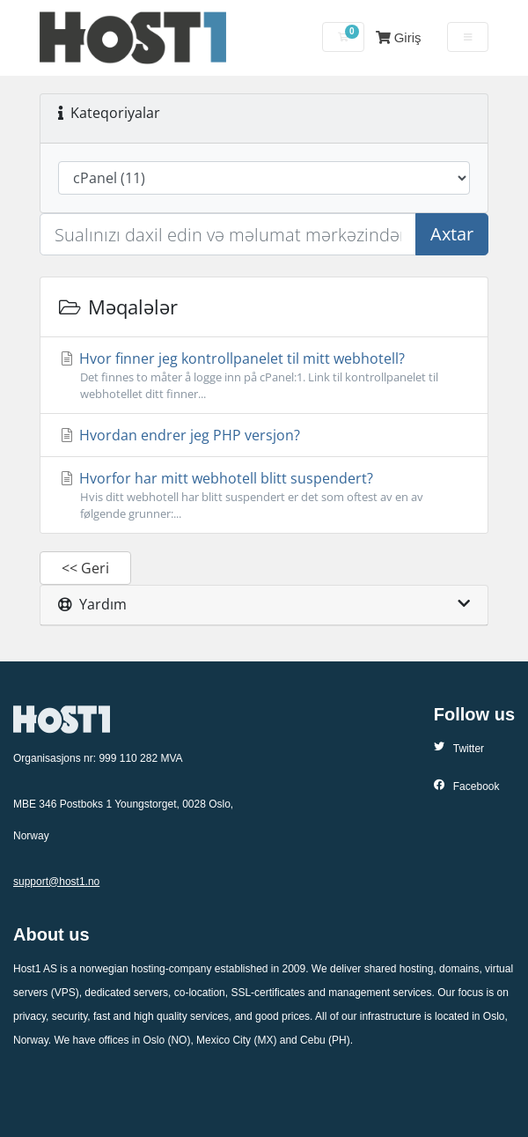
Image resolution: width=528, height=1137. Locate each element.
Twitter (459, 748)
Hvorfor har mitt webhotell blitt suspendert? (264, 495)
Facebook (467, 786)
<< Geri (85, 568)
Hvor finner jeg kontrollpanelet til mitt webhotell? (264, 375)
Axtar (451, 234)
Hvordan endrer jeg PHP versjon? (179, 435)
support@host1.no (56, 881)
